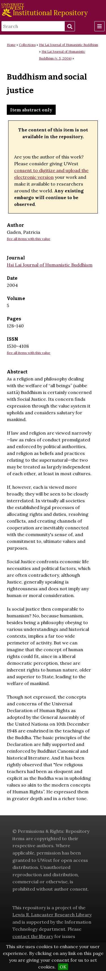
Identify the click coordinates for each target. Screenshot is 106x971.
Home (11, 45)
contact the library (32, 936)
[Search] (33, 26)
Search (69, 26)
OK (63, 967)
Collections (27, 45)
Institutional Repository (50, 13)
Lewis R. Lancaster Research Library (52, 914)
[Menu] (99, 26)
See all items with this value (28, 239)
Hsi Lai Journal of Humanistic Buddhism (68, 45)
